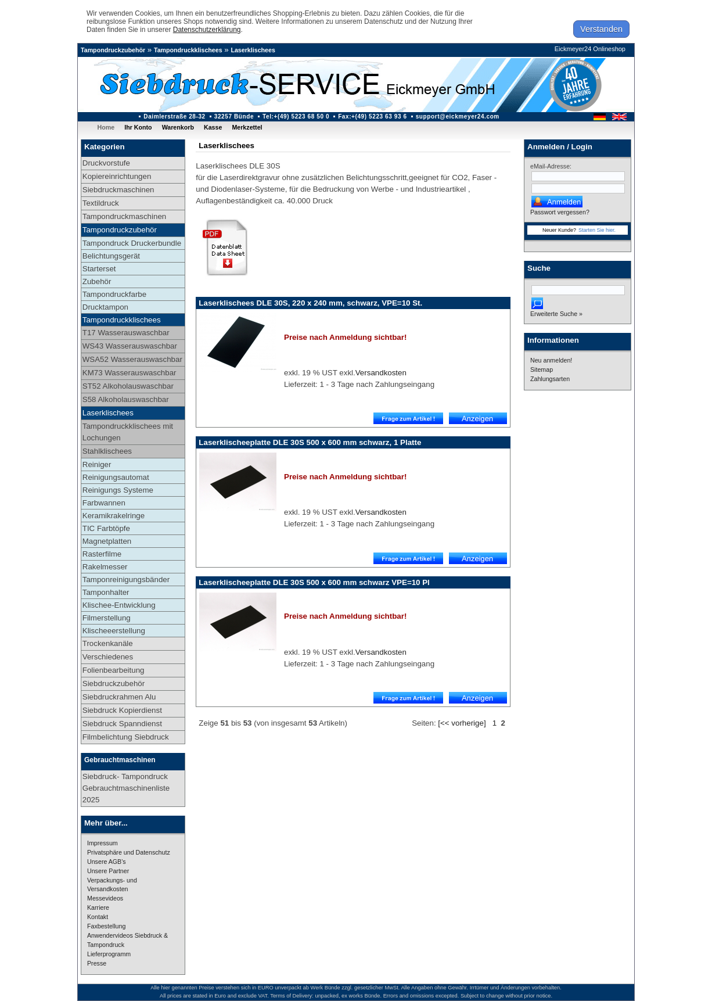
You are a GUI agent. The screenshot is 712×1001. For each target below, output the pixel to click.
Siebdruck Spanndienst (122, 723)
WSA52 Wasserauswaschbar (132, 359)
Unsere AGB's (106, 861)
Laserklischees (253, 49)
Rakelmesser (105, 566)
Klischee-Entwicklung (119, 605)
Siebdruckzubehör (113, 683)
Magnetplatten (106, 541)
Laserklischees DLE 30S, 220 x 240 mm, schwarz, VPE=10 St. (310, 303)
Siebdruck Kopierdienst (122, 710)
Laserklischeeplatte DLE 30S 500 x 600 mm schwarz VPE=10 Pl (314, 582)
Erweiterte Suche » (556, 313)
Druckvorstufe (106, 163)
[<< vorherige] (462, 723)
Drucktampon (105, 307)
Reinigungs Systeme (117, 490)
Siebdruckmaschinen (118, 189)
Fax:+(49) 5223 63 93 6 (372, 116)
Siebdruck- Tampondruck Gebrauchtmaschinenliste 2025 (126, 788)
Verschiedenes (107, 656)
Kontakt (97, 916)
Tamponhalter (106, 592)
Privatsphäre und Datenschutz (128, 852)
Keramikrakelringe (113, 515)
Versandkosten (381, 372)
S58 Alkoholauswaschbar (125, 399)
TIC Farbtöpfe (106, 528)
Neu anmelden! (551, 360)
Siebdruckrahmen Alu (119, 697)
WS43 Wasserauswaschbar (129, 346)
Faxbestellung (106, 926)
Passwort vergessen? (559, 212)
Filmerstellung (106, 617)
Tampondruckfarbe (114, 294)
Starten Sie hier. (597, 230)
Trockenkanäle (107, 643)
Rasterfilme (101, 554)
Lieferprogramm (109, 953)
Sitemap (541, 369)
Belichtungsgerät (111, 256)
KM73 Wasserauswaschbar (129, 372)
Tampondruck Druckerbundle (131, 243)
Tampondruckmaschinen (124, 216)
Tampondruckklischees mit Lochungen (127, 432)
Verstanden (601, 29)
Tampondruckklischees (188, 49)
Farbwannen (103, 502)
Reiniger (97, 464)
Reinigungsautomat (115, 477)
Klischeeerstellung (113, 630)
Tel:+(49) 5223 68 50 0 (295, 116)
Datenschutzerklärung (207, 30)
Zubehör (97, 281)
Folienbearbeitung (113, 670)
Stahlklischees (107, 451)
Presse (96, 963)
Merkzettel (247, 127)
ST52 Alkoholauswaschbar (128, 386)
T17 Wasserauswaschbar (126, 332)
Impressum (102, 842)
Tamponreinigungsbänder (126, 579)
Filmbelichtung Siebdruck (125, 737)
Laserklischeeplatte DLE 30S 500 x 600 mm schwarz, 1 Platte (310, 442)
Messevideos (105, 898)
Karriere (98, 907)
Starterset (99, 268)
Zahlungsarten (550, 378)
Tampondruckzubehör (113, 49)
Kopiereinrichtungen (117, 176)
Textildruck (100, 203)
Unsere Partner (108, 870)
